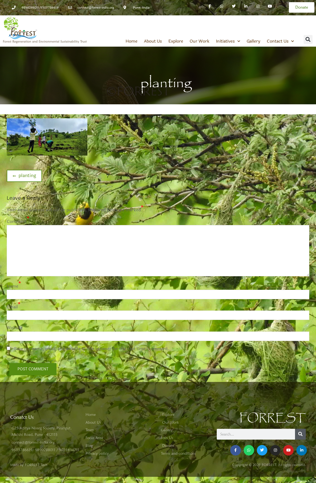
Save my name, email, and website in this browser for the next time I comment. (91, 348)
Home (131, 41)
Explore (175, 41)
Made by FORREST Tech (28, 465)
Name (12, 286)
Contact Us (280, 41)
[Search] (300, 434)
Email (12, 306)
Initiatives (228, 41)
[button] (308, 39)
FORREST (272, 418)
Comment (17, 221)
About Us (153, 41)
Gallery (253, 41)
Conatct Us (22, 417)
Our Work (200, 41)
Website (15, 327)
